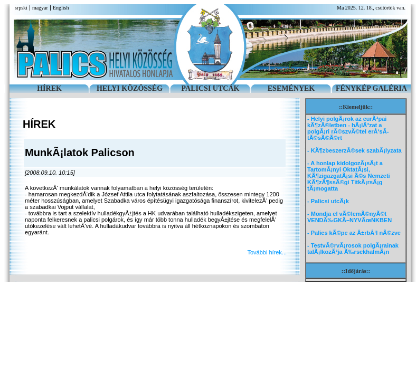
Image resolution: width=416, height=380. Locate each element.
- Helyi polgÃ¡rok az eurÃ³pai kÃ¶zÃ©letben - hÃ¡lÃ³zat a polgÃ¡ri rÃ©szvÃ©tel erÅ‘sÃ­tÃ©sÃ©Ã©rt (348, 128)
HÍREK (49, 88)
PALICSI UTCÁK (211, 88)
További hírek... (267, 252)
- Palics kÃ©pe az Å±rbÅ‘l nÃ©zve (354, 233)
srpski (21, 8)
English (61, 8)
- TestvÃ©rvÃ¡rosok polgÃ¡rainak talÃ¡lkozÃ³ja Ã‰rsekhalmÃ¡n (353, 248)
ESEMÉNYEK (291, 88)
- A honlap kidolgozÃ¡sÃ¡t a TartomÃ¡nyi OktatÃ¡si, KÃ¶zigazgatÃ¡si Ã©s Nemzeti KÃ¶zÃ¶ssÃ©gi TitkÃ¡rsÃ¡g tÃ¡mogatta (348, 176)
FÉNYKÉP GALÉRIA (371, 88)
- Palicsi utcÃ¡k (328, 201)
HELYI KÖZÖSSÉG (130, 88)
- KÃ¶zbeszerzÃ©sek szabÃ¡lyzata (354, 150)
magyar (40, 8)
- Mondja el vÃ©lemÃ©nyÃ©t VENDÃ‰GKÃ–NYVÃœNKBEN (349, 217)
